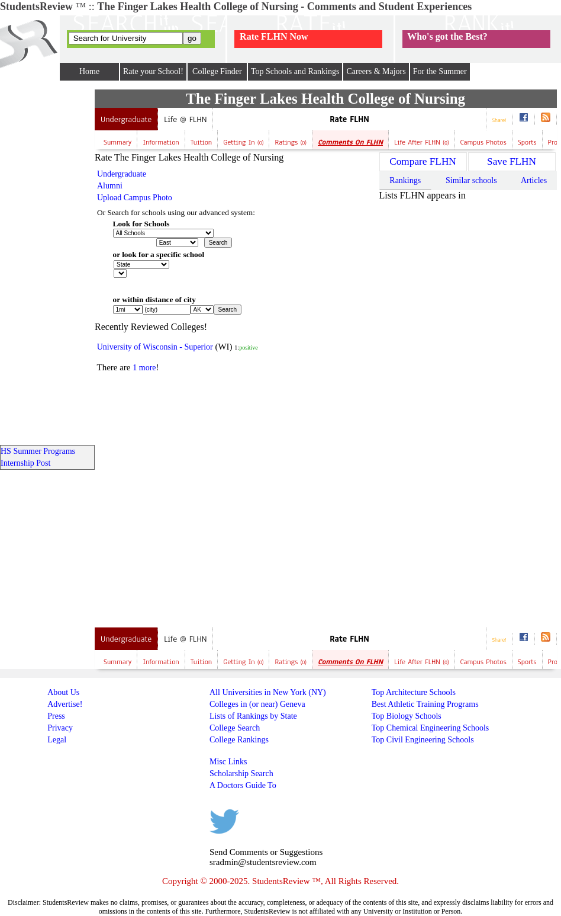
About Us (63, 692)
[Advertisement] (194, 469)
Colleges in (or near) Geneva (257, 704)
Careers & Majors (375, 71)
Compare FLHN (422, 161)
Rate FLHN (349, 119)
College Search (234, 727)
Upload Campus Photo (134, 197)
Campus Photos (483, 142)
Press (56, 716)
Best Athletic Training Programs (425, 704)
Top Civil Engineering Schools (423, 739)
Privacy (60, 727)
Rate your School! (153, 71)
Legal (56, 739)
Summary (117, 142)
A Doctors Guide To (242, 785)
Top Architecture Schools (414, 692)
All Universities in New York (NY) (267, 692)
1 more (144, 367)
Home (89, 71)
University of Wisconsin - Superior (155, 346)
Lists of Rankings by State (253, 716)
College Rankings (239, 739)
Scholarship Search (241, 773)
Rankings (405, 180)
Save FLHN (511, 161)
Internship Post (25, 463)
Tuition (201, 142)
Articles (534, 180)
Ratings (291, 142)
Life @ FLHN (185, 119)
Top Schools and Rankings (295, 71)
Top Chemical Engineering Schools (430, 727)
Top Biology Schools (406, 716)
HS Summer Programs (38, 451)
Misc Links (228, 761)
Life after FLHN (421, 142)
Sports (527, 142)
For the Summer (440, 71)
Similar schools (471, 180)
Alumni (109, 185)
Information (161, 142)
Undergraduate (126, 119)
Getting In (243, 142)
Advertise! (64, 704)
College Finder (217, 71)
